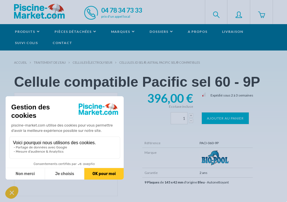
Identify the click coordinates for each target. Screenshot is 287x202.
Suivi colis (26, 43)
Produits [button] (27, 31)
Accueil (20, 62)
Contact (62, 43)
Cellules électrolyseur (92, 62)
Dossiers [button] (161, 31)
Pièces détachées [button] (75, 31)
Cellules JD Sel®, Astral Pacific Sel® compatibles (159, 62)
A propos (197, 31)
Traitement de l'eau (50, 62)
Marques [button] (123, 31)
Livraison (232, 31)
